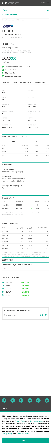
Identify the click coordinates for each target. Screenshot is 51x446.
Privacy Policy (20, 421)
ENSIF (8, 295)
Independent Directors (13, 76)
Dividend (31, 97)
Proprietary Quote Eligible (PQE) (13, 172)
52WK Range (32, 104)
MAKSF (9, 289)
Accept (25, 440)
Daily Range (32, 90)
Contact (5, 408)
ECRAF (4, 268)
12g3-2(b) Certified (12, 73)
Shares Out (32, 125)
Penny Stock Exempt (13, 70)
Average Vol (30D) (8, 111)
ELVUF (8, 292)
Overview (6, 83)
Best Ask (30, 118)
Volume (4, 97)
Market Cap (6, 125)
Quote (15, 83)
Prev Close (5, 104)
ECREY (17, 20)
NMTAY (9, 283)
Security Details (39, 83)
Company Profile (25, 83)
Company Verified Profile (18, 66)
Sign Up (43, 315)
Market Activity (6, 20)
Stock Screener (9, 15)
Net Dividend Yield (34, 111)
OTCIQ (43, 3)
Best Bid (4, 118)
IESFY (8, 286)
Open (3, 90)
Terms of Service (36, 421)
